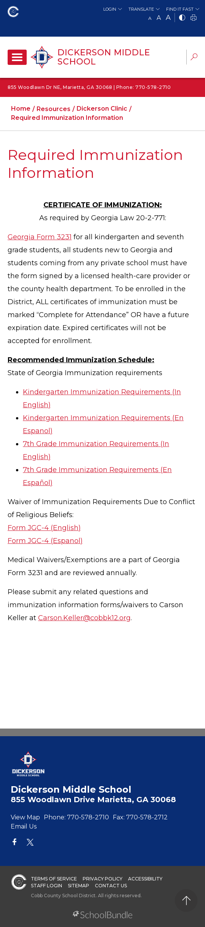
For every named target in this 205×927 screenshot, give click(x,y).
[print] (194, 18)
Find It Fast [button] (180, 9)
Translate (141, 9)
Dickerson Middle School (104, 57)
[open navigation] (17, 57)
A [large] (168, 17)
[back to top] (186, 900)
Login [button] (109, 9)
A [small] (150, 18)
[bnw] (182, 18)
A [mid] (159, 17)
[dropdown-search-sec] (194, 57)
